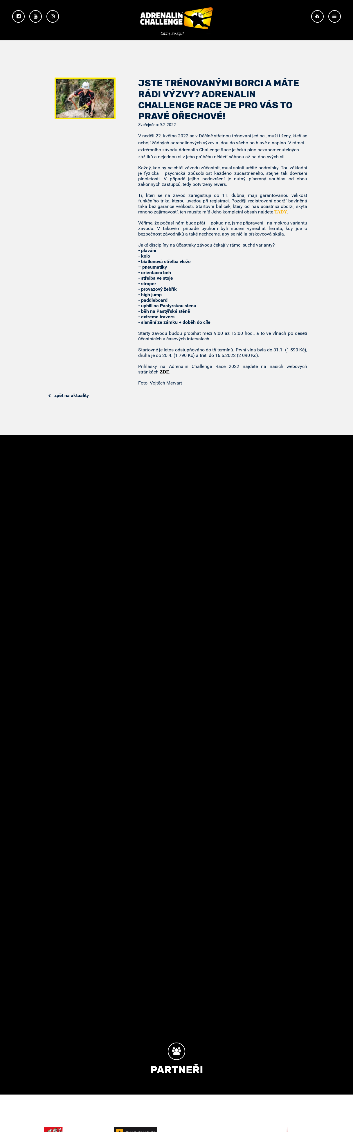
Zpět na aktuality (68, 395)
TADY (280, 211)
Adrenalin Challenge (176, 21)
